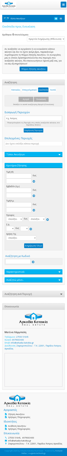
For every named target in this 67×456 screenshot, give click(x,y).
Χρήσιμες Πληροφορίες (19, 417)
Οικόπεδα (43, 89)
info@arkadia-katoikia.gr (22, 342)
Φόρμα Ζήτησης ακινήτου (33, 68)
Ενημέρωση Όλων (33, 245)
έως (34, 175)
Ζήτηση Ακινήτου (16, 414)
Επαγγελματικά (29, 89)
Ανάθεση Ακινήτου (17, 426)
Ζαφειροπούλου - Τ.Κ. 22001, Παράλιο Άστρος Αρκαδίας (35, 443)
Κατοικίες (15, 89)
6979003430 (18, 339)
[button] (33, 154)
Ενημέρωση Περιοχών (33, 130)
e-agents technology (37, 453)
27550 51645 (22, 336)
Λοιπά (53, 89)
